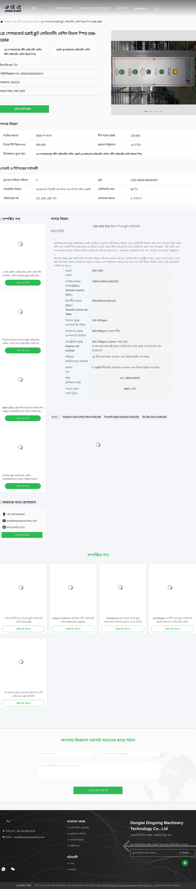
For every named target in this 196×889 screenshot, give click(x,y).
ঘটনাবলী (122, 8)
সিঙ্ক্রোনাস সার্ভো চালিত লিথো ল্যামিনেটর (82, 417)
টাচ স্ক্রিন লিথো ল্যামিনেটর (154, 417)
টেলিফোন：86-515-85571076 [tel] (18, 831)
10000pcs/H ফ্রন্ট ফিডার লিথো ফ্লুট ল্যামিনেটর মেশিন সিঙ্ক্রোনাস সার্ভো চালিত (123, 620)
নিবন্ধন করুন (185, 852)
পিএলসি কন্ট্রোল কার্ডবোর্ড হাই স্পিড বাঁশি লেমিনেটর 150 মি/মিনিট (23, 694)
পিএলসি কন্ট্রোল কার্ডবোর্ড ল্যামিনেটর (121, 417)
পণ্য (45, 8)
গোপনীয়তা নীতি (23, 885)
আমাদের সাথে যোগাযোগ (95, 8)
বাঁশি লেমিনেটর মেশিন (27, 21)
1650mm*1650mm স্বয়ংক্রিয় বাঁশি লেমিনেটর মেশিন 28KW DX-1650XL (73, 620)
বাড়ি (33, 8)
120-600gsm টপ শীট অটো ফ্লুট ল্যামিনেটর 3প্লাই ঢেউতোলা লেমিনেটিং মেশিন (172, 620)
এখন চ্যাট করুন (24, 109)
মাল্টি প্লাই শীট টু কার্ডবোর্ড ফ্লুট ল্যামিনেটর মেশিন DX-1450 (23, 620)
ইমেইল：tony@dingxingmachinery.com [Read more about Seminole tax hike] (23, 837)
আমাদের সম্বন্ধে (64, 8)
